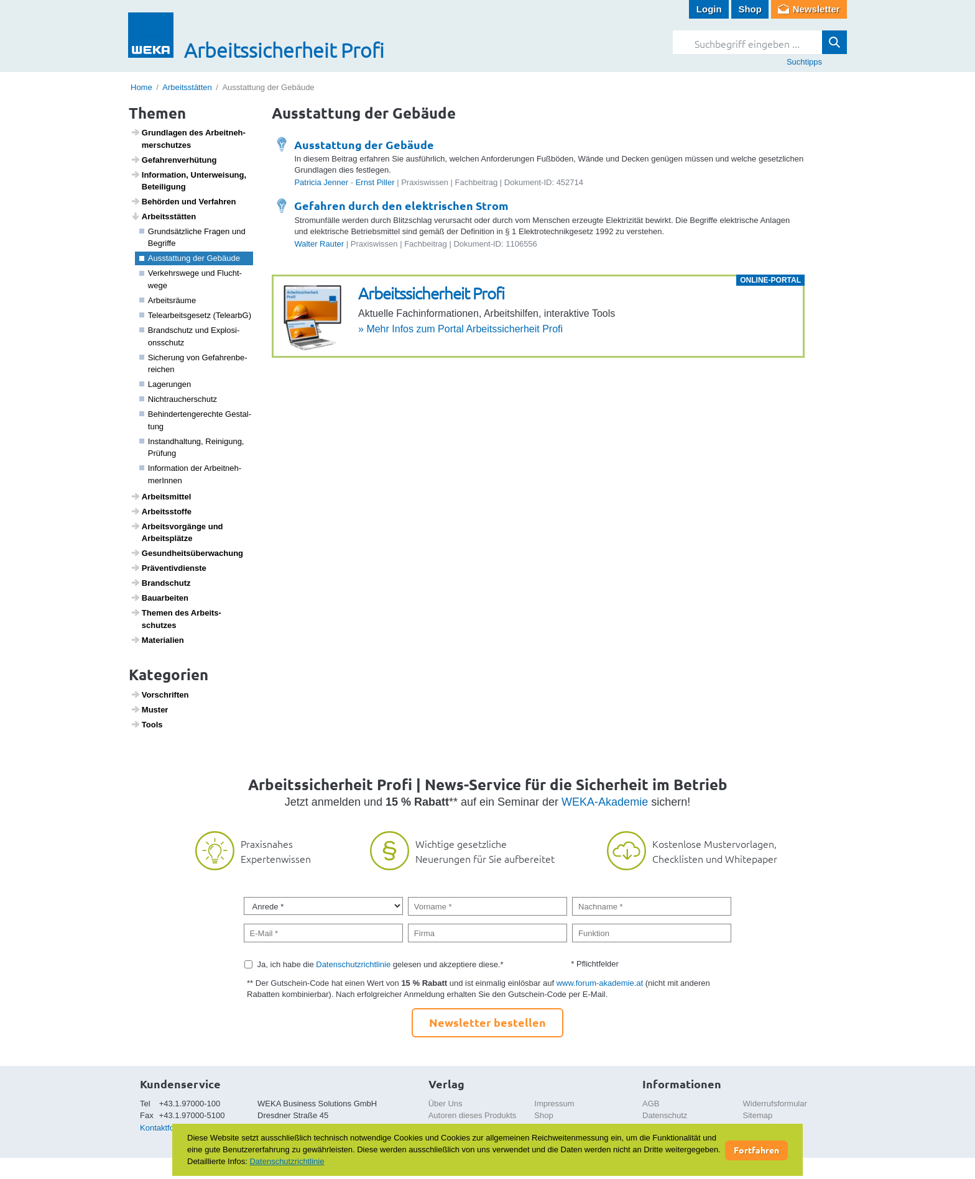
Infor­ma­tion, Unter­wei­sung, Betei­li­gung (189, 181)
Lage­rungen (165, 384)
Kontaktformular (168, 1127)
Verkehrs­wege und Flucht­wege (190, 279)
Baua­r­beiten (159, 598)
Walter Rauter (319, 243)
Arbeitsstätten (187, 87)
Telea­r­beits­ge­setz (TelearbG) (195, 315)
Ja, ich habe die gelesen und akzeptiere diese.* (380, 964)
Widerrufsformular (775, 1103)
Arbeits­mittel (161, 496)
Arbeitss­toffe (161, 511)
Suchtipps (804, 61)
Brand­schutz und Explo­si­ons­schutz (189, 336)
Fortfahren (756, 1149)
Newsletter (816, 9)
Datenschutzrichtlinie (353, 964)
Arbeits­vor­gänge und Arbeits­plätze (177, 532)
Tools (147, 724)
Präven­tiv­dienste (168, 568)
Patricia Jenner (321, 182)
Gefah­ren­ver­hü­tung (174, 160)
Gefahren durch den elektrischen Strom (401, 205)
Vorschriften (160, 694)
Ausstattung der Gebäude (364, 144)
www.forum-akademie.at (600, 983)
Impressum (554, 1103)
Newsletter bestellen (487, 1022)
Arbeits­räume (167, 300)
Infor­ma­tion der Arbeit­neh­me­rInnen (190, 474)
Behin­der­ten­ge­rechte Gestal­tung (195, 420)
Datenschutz (664, 1115)
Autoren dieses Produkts (472, 1115)
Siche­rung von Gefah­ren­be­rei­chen (193, 364)
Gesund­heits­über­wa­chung (187, 553)
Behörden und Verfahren (183, 201)
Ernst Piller (375, 182)
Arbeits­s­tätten (163, 216)
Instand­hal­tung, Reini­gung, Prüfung (191, 447)
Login (709, 9)
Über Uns (445, 1103)
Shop (750, 9)
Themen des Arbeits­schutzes (176, 619)
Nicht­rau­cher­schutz (178, 399)
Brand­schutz (161, 583)
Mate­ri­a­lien (157, 640)
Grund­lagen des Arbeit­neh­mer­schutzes (188, 138)
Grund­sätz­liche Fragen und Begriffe (192, 237)
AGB (650, 1103)
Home (141, 87)
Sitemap (758, 1115)
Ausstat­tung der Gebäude (189, 258)
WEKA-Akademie (604, 802)
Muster (150, 709)
